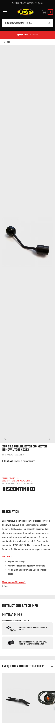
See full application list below (17, 483)
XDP (7, 42)
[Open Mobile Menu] (5, 11)
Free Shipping (17, 3)
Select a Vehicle (31, 34)
